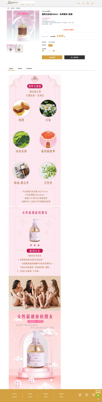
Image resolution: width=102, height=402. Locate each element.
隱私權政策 (14, 396)
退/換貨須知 (29, 68)
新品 (33, 4)
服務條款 (30, 396)
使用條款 (30, 394)
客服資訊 (61, 394)
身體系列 (13, 8)
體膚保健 (18, 8)
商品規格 (20, 68)
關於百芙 (14, 394)
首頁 (8, 8)
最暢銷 (22, 4)
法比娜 (28, 4)
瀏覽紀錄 (98, 391)
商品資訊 (11, 68)
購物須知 (46, 394)
